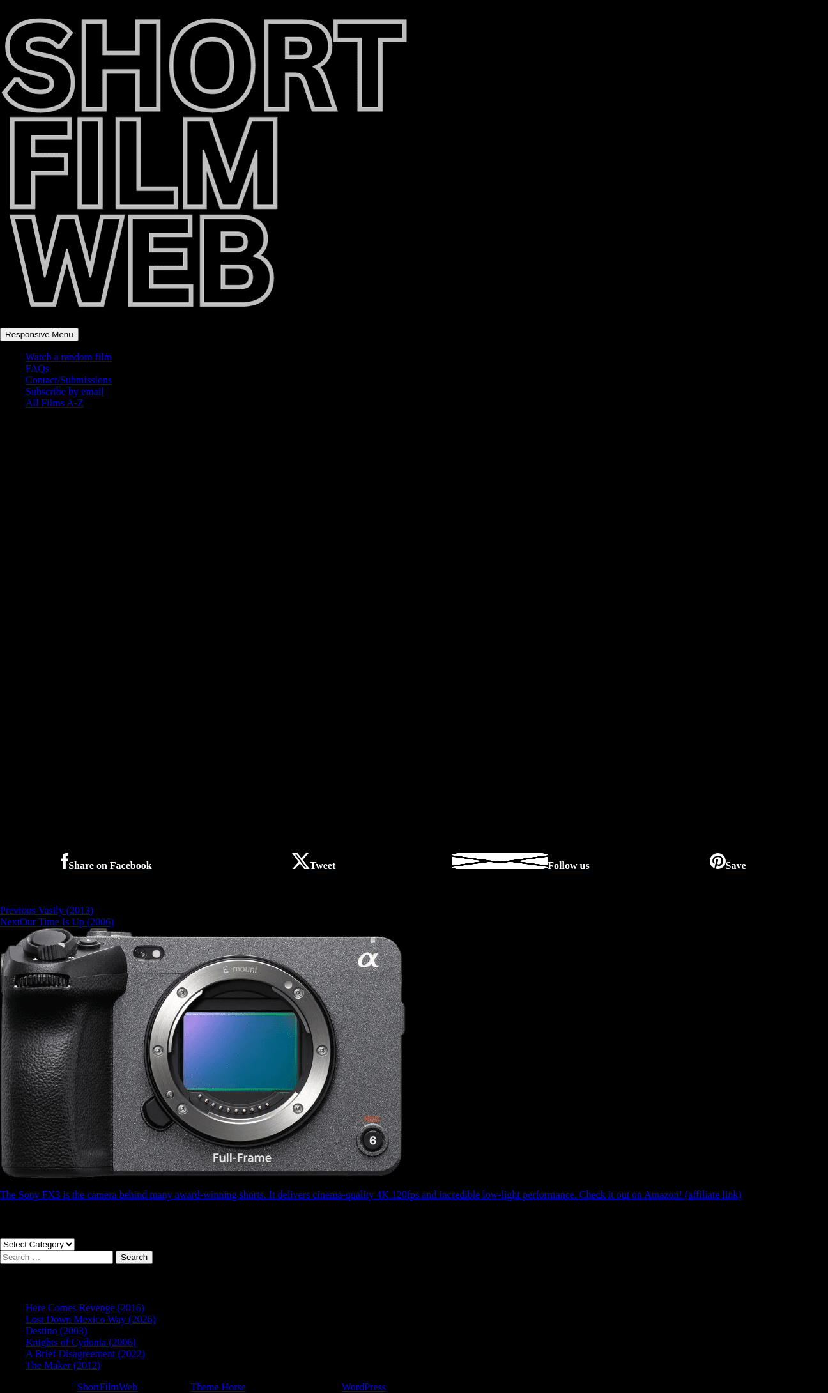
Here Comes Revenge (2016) (85, 1307)
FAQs (37, 368)
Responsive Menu (39, 334)
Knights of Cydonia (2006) (81, 1342)
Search (134, 1257)
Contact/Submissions (69, 379)
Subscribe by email (65, 391)
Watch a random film (69, 356)
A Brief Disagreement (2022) (85, 1353)
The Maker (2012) (63, 1365)
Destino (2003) (56, 1330)
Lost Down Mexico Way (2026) (91, 1319)
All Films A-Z (55, 402)
